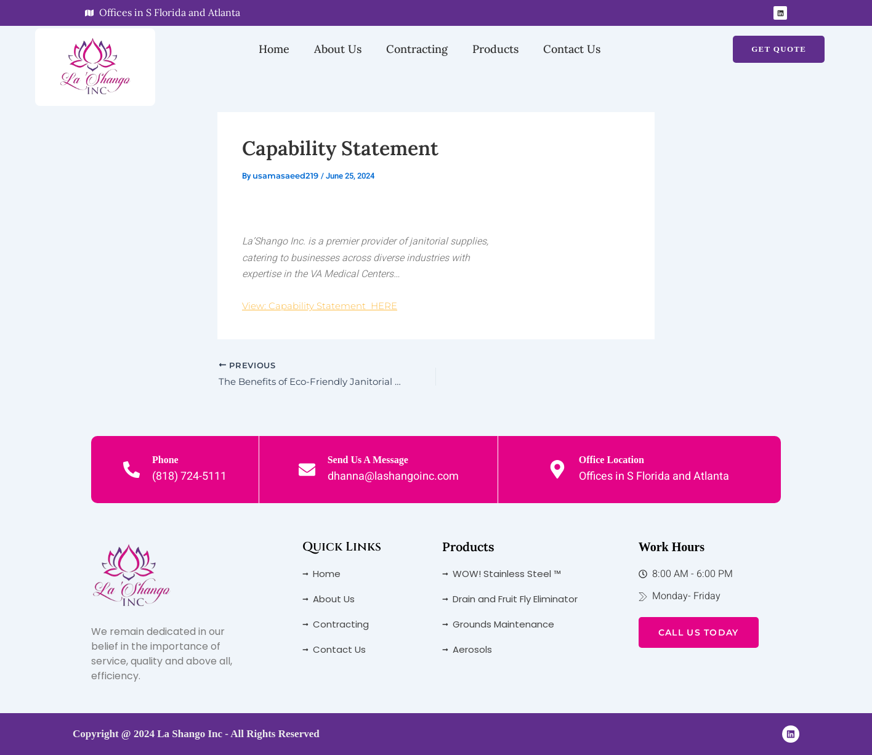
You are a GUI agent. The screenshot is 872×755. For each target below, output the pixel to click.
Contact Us (571, 49)
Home (274, 49)
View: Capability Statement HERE (324, 306)
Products (495, 49)
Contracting (417, 49)
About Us (337, 49)
